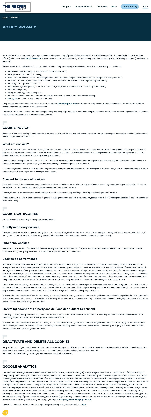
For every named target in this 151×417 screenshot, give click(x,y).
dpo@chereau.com (34, 58)
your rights (12, 98)
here (84, 404)
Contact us (128, 6)
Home (5, 17)
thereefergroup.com (67, 103)
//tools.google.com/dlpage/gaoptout (73, 399)
